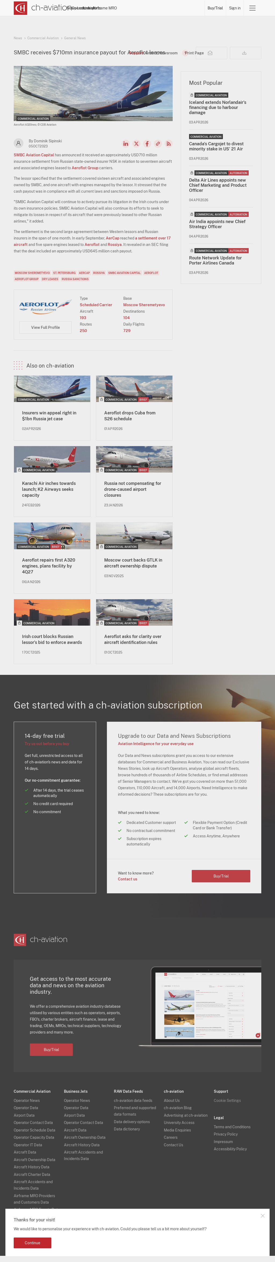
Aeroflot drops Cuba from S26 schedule (129, 422)
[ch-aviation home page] (43, 8)
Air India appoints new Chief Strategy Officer (217, 230)
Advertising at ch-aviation (186, 1121)
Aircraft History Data (31, 1173)
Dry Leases (50, 285)
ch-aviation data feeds (133, 1107)
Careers (171, 1143)
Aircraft (146, 8)
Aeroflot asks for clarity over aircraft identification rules (132, 645)
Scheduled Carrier (96, 311)
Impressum (223, 1148)
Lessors (128, 8)
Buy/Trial (215, 8)
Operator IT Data (28, 1151)
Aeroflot (92, 251)
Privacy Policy (226, 1140)
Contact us (127, 885)
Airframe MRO (190, 8)
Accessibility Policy (230, 1155)
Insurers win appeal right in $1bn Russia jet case (49, 422)
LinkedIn (126, 150)
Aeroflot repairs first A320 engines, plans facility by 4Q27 (48, 572)
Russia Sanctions (75, 285)
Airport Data (24, 1121)
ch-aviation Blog (178, 1114)
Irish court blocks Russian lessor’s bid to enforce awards (52, 645)
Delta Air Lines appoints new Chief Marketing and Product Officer (218, 191)
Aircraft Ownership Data (34, 1166)
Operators (107, 8)
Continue (32, 1243)
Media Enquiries (177, 1136)
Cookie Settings (227, 1107)
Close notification (262, 1215)
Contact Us (173, 1151)
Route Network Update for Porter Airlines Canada (215, 267)
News (88, 8)
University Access (179, 1129)
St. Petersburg (64, 279)
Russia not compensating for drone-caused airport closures (132, 495)
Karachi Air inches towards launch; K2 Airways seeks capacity (49, 495)
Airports (165, 8)
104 (126, 324)
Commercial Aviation (43, 38)
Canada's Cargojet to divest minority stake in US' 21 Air (216, 152)
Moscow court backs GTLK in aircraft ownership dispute (133, 569)
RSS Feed (169, 150)
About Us (172, 1107)
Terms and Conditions (232, 1133)
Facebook (147, 150)
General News (75, 38)
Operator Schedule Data (34, 1136)
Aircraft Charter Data (32, 1181)
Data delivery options (132, 1128)
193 (83, 324)
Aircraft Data (25, 1158)
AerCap (112, 244)
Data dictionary (127, 1135)
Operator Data (26, 1114)
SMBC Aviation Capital (34, 161)
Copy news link (158, 150)
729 (127, 337)
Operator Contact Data (33, 1129)
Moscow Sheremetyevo (32, 279)
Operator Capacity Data (34, 1143)
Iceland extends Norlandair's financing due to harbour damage (217, 113)
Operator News (27, 1107)
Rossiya (115, 251)
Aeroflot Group (85, 174)
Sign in (235, 8)
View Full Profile (45, 334)
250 (83, 337)
